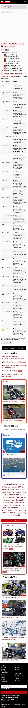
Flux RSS (17, 681)
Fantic (14, 492)
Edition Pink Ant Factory (7, 699)
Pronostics (4, 681)
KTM (5, 503)
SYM (4, 513)
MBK (10, 505)
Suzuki (22, 510)
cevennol (8, 101)
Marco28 (8, 250)
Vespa (19, 513)
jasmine (7, 232)
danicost (8, 258)
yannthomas (8, 136)
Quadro (10, 510)
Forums (3, 679)
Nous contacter (5, 700)
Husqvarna (21, 497)
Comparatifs (7, 525)
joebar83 (8, 206)
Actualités (3, 667)
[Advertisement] (14, 28)
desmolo (8, 162)
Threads (17, 669)
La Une (3, 665)
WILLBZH (8, 302)
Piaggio (22, 508)
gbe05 (7, 276)
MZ (9, 508)
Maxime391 (8, 320)
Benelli (16, 484)
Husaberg (12, 497)
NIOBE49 (8, 293)
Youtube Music (19, 675)
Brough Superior (12, 487)
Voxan (10, 515)
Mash (22, 503)
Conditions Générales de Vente (9, 697)
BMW (4, 487)
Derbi (17, 489)
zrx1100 (7, 84)
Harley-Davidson (16, 494)
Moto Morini (17, 505)
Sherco (16, 510)
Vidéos (3, 674)
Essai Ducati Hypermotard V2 (12, 362)
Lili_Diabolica (9, 285)
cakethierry (8, 267)
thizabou (8, 311)
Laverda (16, 503)
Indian (13, 500)
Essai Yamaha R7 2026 (10, 371)
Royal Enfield (6, 492)
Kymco (10, 503)
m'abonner (24, 6)
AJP (5, 484)
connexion (17, 6)
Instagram (21, 429)
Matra (6, 505)
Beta (21, 484)
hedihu (7, 171)
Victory (24, 513)
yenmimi (8, 92)
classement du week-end (9, 76)
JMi (6, 188)
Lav (6, 145)
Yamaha (16, 515)
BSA (19, 487)
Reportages (7, 435)
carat (7, 110)
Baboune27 (8, 241)
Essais (5, 381)
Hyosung (7, 500)
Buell (23, 487)
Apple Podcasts (19, 673)
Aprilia (10, 484)
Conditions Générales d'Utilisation (10, 695)
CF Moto (11, 489)
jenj (6, 223)
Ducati (22, 489)
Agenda (3, 677)
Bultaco (4, 489)
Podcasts (3, 676)
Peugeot (14, 508)
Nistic (7, 127)
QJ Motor (4, 510)
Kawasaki (20, 500)
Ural (15, 512)
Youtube (6, 429)
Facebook (13, 429)
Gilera (19, 492)
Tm (6, 180)
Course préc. (5, 11)
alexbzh (7, 328)
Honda (5, 497)
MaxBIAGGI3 (9, 215)
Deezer (17, 678)
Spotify (17, 676)
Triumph (10, 513)
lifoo (7, 119)
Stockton (8, 154)
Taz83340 (8, 197)
